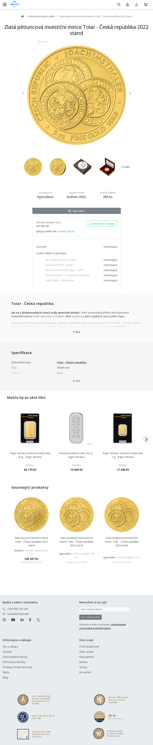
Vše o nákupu (10, 646)
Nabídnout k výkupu (102, 223)
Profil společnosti (89, 646)
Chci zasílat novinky (90, 617)
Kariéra (83, 662)
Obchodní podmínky (14, 662)
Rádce (6, 672)
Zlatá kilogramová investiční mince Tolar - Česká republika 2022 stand (122, 541)
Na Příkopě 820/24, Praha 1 (61, 259)
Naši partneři (86, 656)
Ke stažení (85, 672)
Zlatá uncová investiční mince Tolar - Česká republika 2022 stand (31, 541)
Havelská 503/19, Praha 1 (59, 265)
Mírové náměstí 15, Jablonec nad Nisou (67, 275)
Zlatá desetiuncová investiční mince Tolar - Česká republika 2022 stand (76, 541)
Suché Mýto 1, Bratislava (59, 280)
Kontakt (7, 651)
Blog (5, 677)
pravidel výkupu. (66, 231)
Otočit (43, 43)
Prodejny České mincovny (17, 667)
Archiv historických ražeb (41, 16)
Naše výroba (86, 651)
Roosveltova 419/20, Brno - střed (64, 270)
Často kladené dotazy (15, 656)
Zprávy (83, 667)
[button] (30, 93)
